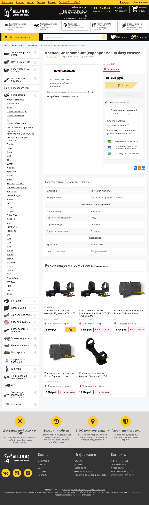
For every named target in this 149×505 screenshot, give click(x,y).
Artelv (9, 107)
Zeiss (9, 159)
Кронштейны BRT (15, 115)
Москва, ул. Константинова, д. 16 (75, 9)
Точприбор (12, 278)
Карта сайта (80, 467)
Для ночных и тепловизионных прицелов (20, 132)
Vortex (10, 250)
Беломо (10, 258)
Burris (9, 179)
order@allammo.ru (120, 464)
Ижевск (10, 290)
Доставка (41, 2)
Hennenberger (14, 195)
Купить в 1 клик (123, 95)
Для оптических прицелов (20, 127)
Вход (119, 7)
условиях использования (83, 495)
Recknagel (11, 230)
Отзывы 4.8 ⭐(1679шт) (69, 2)
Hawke (10, 148)
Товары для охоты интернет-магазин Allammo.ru (84, 489)
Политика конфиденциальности (90, 474)
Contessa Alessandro (16, 187)
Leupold (10, 211)
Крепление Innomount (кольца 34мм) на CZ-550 (93, 375)
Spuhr (9, 242)
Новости (42, 464)
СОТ (9, 274)
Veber (9, 246)
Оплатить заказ (139, 2)
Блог (40, 467)
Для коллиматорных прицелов (17, 139)
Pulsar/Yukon (13, 215)
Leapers (10, 207)
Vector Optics (13, 103)
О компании (7, 2)
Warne (10, 254)
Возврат (52, 2)
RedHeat (11, 219)
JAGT (9, 156)
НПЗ (9, 286)
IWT (8, 203)
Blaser (10, 175)
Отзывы (42, 471)
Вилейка (11, 262)
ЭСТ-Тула (11, 282)
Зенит (10, 294)
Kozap (10, 152)
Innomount (12, 191)
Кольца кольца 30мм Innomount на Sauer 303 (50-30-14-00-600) (95, 313)
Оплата (30, 2)
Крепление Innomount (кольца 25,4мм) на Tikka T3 (59, 312)
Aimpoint (11, 167)
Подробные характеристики (61, 96)
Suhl (9, 238)
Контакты (20, 2)
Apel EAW (11, 171)
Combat (10, 144)
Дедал (10, 270)
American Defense (15, 99)
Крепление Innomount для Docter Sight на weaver (59, 375)
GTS (8, 119)
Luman (10, 163)
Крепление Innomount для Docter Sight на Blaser (129, 312)
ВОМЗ (10, 266)
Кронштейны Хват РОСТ (18, 123)
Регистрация (121, 10)
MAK (9, 223)
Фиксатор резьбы (15, 183)
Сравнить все (101, 266)
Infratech (11, 199)
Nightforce (12, 226)
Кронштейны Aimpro (17, 111)
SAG (9, 234)
